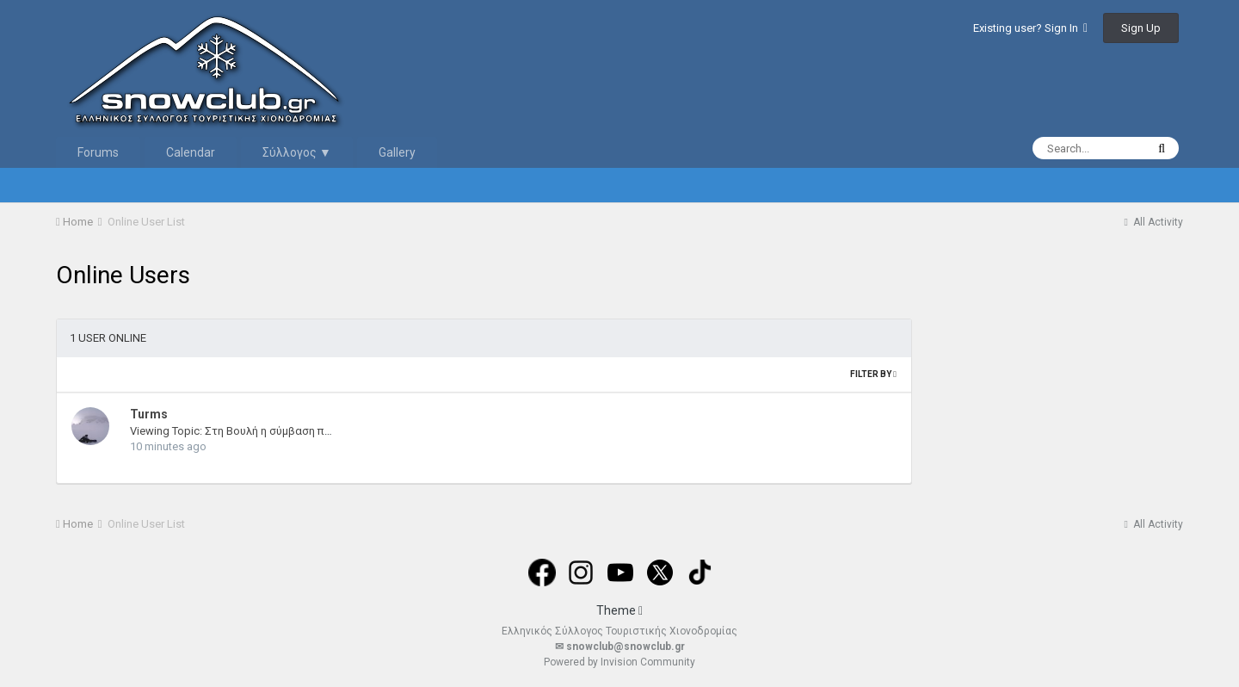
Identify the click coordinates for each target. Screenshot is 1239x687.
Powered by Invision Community (619, 662)
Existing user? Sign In (1030, 28)
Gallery (397, 152)
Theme (619, 610)
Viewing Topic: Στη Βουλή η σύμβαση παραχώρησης (261, 430)
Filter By (873, 374)
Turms (149, 414)
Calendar (190, 152)
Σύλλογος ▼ (296, 152)
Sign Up (1141, 28)
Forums (98, 152)
